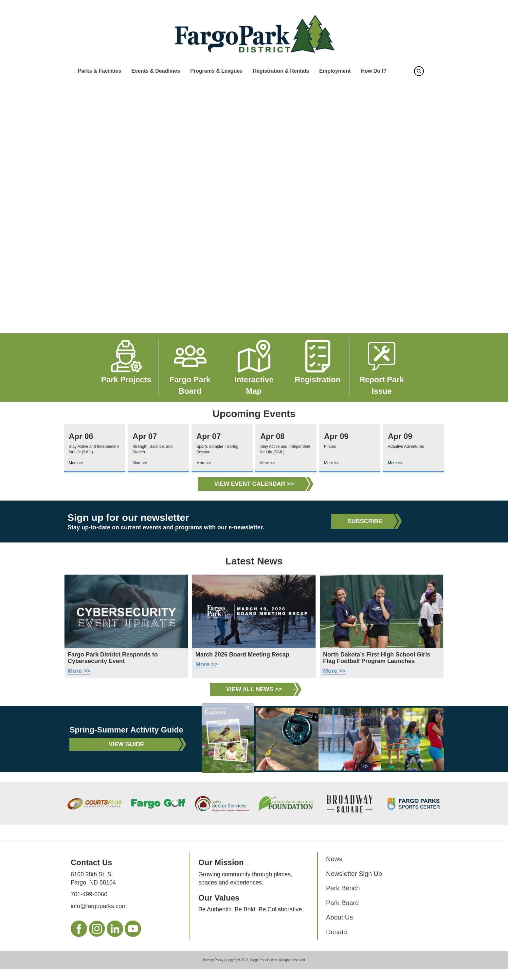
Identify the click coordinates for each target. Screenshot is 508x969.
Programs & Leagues (216, 71)
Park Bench (343, 888)
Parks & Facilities (99, 71)
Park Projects (126, 379)
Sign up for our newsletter (128, 517)
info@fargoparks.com (99, 906)
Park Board (342, 902)
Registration (317, 379)
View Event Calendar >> (254, 484)
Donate (336, 932)
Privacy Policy (213, 960)
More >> (76, 463)
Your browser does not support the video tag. (254, 206)
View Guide (126, 744)
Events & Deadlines (155, 71)
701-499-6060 (89, 894)
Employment (335, 71)
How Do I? (374, 71)
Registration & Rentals (281, 71)
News (334, 859)
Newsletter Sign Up (354, 873)
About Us (339, 917)
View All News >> (254, 689)
